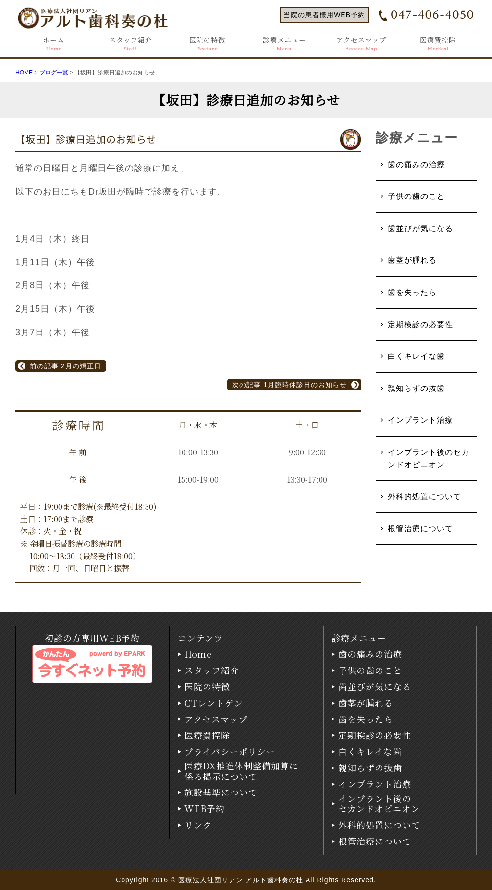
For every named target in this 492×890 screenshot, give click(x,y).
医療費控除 (438, 44)
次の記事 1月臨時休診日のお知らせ (289, 385)
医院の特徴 (207, 44)
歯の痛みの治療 (416, 164)
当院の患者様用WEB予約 (324, 15)
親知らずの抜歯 (416, 388)
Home (198, 654)
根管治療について (420, 528)
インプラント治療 (420, 420)
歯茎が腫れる (412, 260)
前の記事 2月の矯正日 (65, 366)
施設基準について (221, 792)
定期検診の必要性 (420, 324)
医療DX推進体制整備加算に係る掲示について (241, 771)
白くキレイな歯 (416, 356)
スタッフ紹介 (130, 44)
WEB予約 (204, 809)
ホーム (53, 44)
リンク (198, 825)
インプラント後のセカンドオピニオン (428, 458)
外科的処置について (424, 496)
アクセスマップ (361, 44)
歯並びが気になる (420, 228)
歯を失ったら (412, 292)
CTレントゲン (213, 703)
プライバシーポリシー (229, 751)
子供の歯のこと (416, 196)
